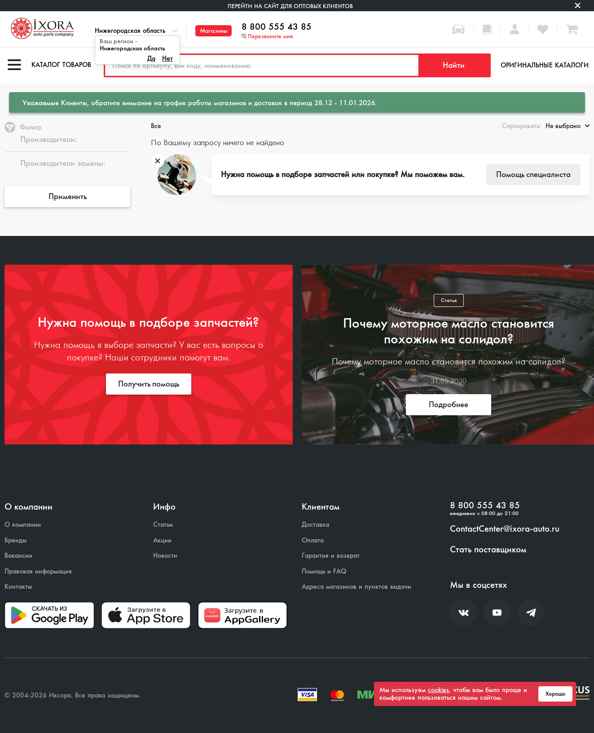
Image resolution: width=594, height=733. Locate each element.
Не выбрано (568, 126)
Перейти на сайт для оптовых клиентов (290, 6)
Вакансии (18, 556)
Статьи (163, 525)
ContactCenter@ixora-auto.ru (504, 529)
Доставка (315, 525)
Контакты (18, 587)
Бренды (15, 540)
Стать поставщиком (488, 549)
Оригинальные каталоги (545, 65)
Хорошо (555, 694)
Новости (165, 556)
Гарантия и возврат (331, 556)
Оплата (313, 540)
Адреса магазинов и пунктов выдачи (356, 587)
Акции (162, 540)
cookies (438, 689)
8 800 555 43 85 (277, 27)
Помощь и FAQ (324, 571)
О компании (22, 525)
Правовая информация (38, 571)
